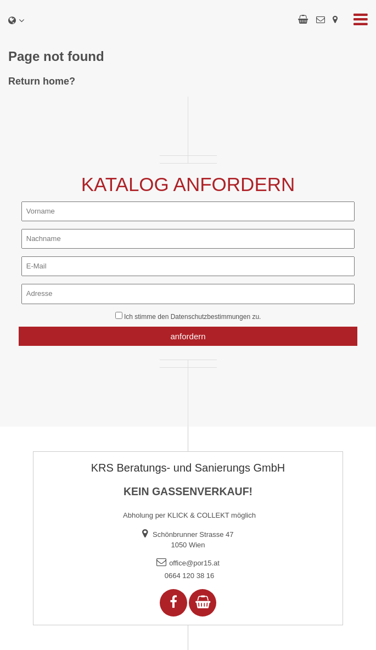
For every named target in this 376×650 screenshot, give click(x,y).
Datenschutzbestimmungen (210, 317)
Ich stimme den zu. (192, 317)
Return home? (41, 81)
